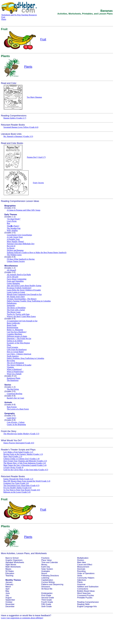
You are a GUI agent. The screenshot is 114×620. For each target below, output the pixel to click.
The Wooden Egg (13, 228)
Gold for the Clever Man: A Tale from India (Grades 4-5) (25, 470)
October (9, 602)
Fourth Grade (47, 602)
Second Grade (47, 598)
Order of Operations (85, 573)
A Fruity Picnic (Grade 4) (13, 467)
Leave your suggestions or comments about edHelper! (22, 618)
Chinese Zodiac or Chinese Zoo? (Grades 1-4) (21, 459)
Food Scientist (12, 347)
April (7, 589)
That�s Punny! (13, 226)
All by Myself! (12, 277)
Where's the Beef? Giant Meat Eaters (21, 316)
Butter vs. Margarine (15, 330)
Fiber (9, 345)
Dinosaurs (45, 587)
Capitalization (47, 580)
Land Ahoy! (11, 418)
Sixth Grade (46, 606)
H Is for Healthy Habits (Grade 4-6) (17, 488)
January (9, 582)
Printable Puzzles (84, 598)
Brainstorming (12, 327)
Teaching (9, 576)
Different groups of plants (17, 336)
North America (13, 356)
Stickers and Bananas (15, 250)
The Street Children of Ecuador (19, 365)
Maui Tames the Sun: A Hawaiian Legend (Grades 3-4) (24, 465)
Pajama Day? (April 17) (36, 157)
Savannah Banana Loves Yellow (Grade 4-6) (20, 127)
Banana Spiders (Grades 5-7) (14, 118)
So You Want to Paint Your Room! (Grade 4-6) (21, 490)
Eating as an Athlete (15, 341)
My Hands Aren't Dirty (16, 297)
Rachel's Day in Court (15, 398)
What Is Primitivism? (15, 372)
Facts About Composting (16, 279)
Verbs (79, 576)
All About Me (46, 589)
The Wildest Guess (14, 255)
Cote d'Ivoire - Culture (16, 422)
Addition (80, 587)
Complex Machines (14, 334)
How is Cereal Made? (15, 352)
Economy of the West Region (18, 343)
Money (44, 565)
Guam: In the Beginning (16, 424)
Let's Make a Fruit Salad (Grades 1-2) (18, 452)
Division (80, 560)
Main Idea (81, 562)
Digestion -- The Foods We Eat (19, 338)
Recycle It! (11, 246)
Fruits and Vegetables (15, 281)
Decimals (81, 569)
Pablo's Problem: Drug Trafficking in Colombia (25, 358)
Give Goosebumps (19, 235)
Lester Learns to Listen (16, 292)
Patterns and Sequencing (52, 584)
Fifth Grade (46, 604)
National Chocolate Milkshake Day (20, 244)
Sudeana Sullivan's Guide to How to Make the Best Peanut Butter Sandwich (36, 252)
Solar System (47, 569)
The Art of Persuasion (15, 363)
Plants (3, 19)
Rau (8, 223)
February (9, 584)
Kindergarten (47, 593)
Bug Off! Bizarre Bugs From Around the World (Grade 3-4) (26, 481)
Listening (45, 578)
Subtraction (93, 587)
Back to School (12, 558)
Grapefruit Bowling (14, 394)
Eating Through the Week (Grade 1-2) (18, 479)
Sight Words (11, 565)
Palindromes (12, 303)
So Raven (10, 248)
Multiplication (82, 558)
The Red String (13, 389)
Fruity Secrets (38, 183)
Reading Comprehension (88, 602)
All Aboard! (11, 270)
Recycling (11, 360)
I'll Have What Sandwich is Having (20, 259)
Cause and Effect (84, 565)
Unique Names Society (16, 261)
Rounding (81, 571)
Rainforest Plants (13, 378)
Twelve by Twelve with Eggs (18, 314)
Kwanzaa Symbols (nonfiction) (19, 288)
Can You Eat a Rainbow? (16, 332)
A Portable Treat (13, 239)
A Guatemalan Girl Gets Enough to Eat (22, 321)
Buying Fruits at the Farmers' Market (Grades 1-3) (23, 454)
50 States (10, 571)
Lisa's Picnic (12, 221)
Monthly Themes (13, 580)
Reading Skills (83, 604)
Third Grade (46, 600)
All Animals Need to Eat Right (19, 275)
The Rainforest (13, 380)
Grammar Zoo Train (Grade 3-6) (16, 483)
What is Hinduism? (14, 369)
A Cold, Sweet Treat (15, 237)
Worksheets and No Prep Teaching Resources (19, 15)
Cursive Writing (48, 582)
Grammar (81, 584)
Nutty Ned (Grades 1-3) (12, 456)
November (10, 604)
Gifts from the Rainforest (17, 349)
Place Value (46, 560)
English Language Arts (87, 606)
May (7, 591)
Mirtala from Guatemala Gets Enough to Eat (24, 294)
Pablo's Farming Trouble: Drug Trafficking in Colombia (29, 301)
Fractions (45, 558)
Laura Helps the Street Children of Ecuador (24, 290)
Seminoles (11, 305)
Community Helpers (85, 578)
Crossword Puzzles (85, 595)
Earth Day (45, 567)
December (10, 606)
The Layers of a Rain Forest (18, 409)
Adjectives (81, 580)
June (8, 593)
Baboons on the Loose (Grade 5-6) (17, 492)
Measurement (83, 567)
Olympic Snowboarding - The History (22, 299)
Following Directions (50, 576)
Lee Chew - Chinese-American (19, 354)
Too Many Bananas (34, 97)
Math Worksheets (13, 567)
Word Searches (84, 593)
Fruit (3, 17)
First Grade (46, 595)
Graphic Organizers (14, 560)
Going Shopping (13, 283)
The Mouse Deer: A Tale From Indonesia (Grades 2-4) (24, 463)
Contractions (82, 589)
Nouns (44, 573)
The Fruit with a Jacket (16, 310)
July (7, 595)
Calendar (54, 562)
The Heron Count (14, 312)
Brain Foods (12, 325)
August (9, 598)
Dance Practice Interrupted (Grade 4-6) (18, 443)
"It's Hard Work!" (14, 219)
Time (43, 562)
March (8, 587)
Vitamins (10, 367)
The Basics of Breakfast (16, 308)
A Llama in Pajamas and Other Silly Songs (23, 210)
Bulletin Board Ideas (86, 591)
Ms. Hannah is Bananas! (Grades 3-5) (18, 136)
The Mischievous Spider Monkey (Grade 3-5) (21, 434)
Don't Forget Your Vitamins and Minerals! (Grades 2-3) (25, 461)
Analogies (45, 571)
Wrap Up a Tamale (14, 374)
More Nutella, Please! (15, 241)
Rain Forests (12, 407)
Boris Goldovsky (13, 323)
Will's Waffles (12, 230)
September (10, 600)
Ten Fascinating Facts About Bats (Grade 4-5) (21, 485)
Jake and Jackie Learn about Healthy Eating (24, 286)
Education (10, 573)
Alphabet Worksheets (15, 562)
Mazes (8, 569)
